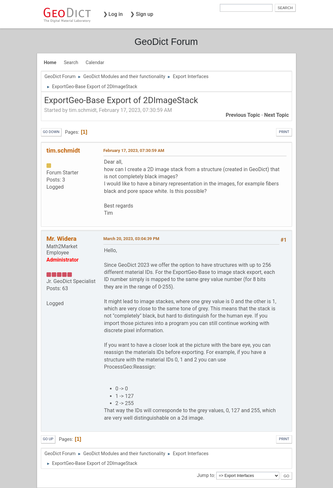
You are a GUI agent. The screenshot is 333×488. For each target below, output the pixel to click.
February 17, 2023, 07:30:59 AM (133, 150)
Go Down (51, 132)
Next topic (276, 115)
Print (284, 132)
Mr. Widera (62, 238)
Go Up (48, 439)
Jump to (205, 476)
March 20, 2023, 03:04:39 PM (131, 238)
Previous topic (243, 115)
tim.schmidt (63, 150)
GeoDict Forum (166, 41)
